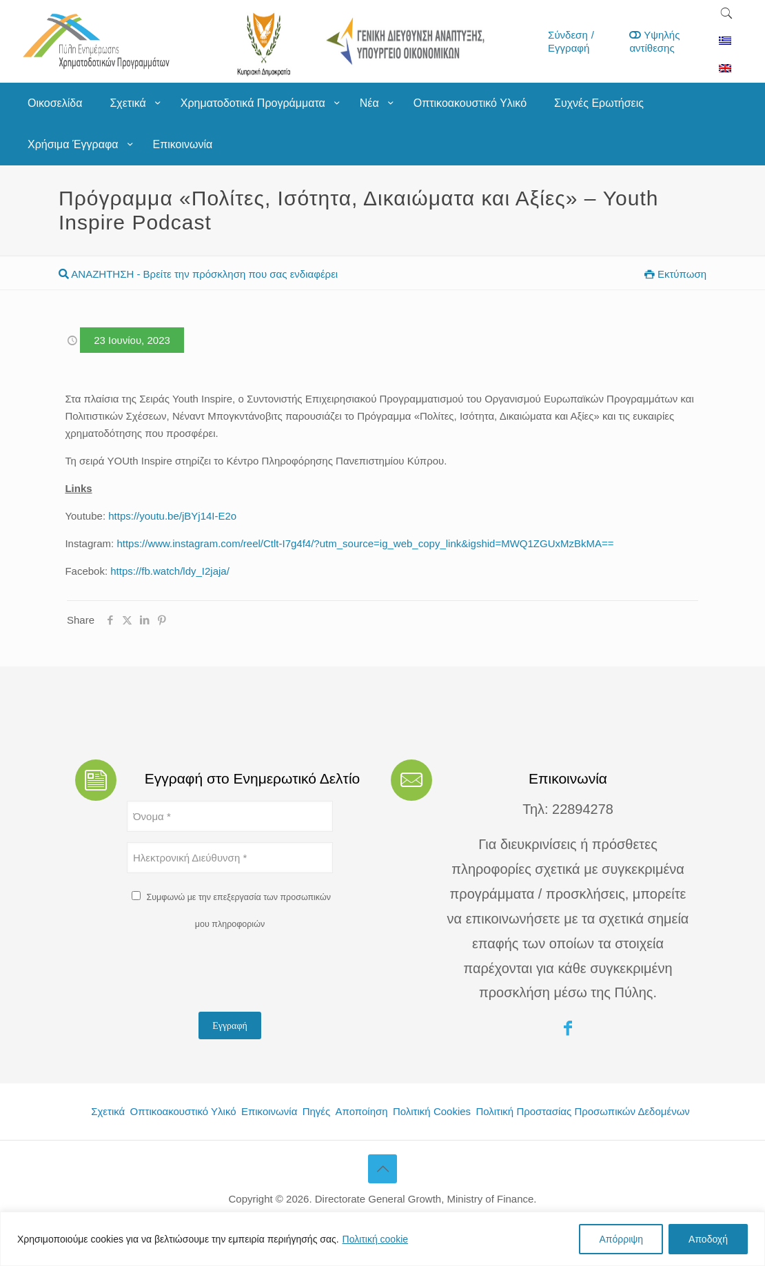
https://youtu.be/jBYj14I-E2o (172, 516)
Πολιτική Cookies (432, 1111)
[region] (382, 1239)
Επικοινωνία (269, 1111)
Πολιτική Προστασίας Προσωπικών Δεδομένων (582, 1111)
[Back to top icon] (382, 1168)
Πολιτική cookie (376, 1239)
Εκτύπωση (675, 274)
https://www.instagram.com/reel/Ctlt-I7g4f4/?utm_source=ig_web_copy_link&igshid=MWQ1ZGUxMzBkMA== (364, 543)
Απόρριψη (621, 1239)
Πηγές (317, 1111)
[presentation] (231, 974)
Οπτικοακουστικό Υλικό (183, 1111)
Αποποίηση (362, 1111)
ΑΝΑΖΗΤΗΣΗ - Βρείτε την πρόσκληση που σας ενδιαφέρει (198, 274)
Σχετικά (108, 1111)
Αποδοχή (708, 1239)
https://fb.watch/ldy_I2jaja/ (169, 571)
